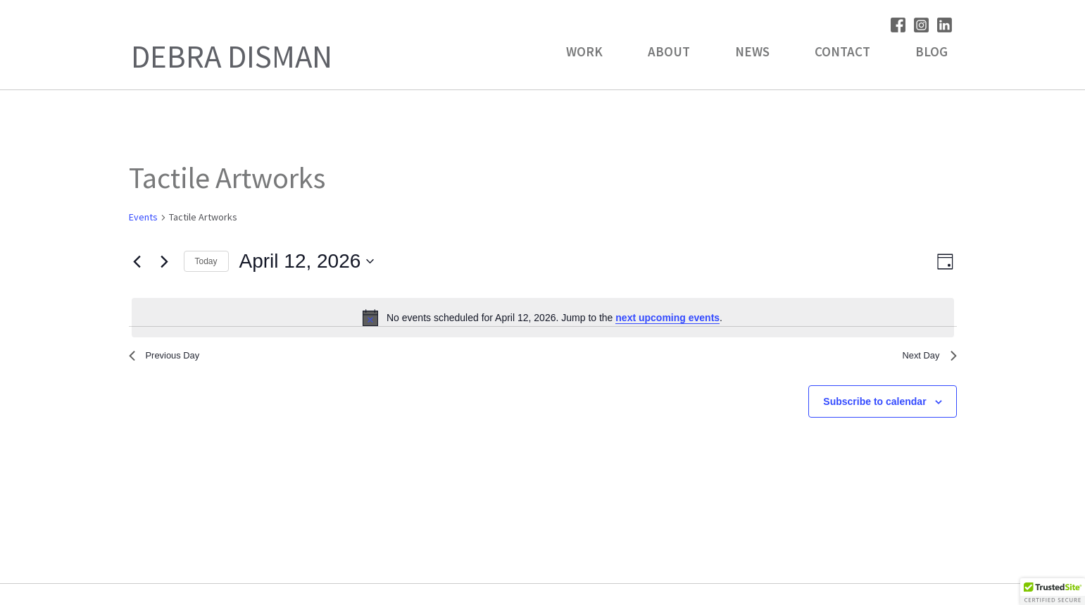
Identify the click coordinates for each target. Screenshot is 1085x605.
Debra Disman (231, 56)
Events (143, 217)
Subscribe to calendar (874, 406)
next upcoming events (667, 317)
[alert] (543, 317)
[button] (1052, 591)
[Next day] (164, 261)
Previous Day (171, 358)
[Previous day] (137, 261)
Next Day (925, 358)
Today (206, 261)
